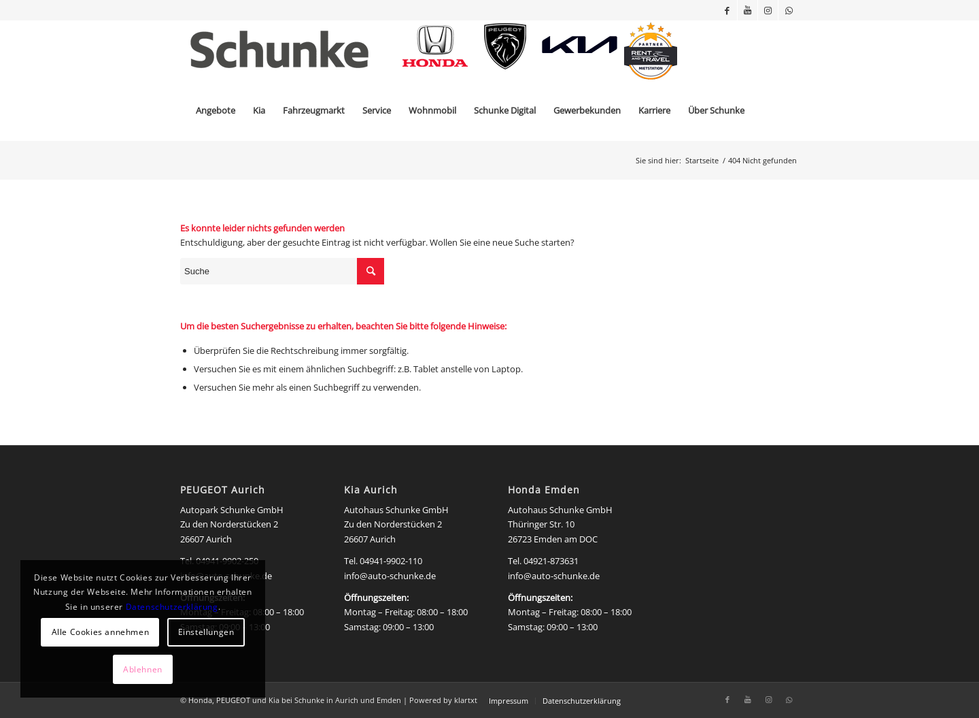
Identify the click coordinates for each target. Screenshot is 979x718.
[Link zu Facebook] (727, 10)
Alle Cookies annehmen (101, 632)
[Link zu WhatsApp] (788, 10)
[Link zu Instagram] (768, 10)
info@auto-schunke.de (390, 576)
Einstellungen (206, 632)
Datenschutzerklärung (172, 607)
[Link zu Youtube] (747, 10)
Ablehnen (142, 669)
